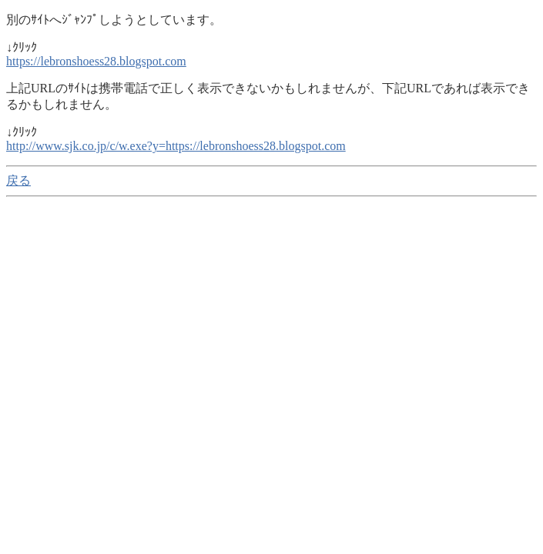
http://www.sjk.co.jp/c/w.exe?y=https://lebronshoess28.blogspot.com (176, 145)
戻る (18, 180)
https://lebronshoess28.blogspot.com (96, 61)
